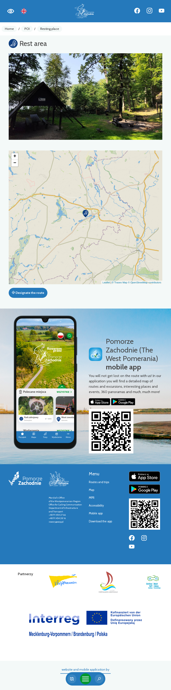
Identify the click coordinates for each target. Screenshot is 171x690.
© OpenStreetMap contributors (144, 282)
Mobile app (96, 513)
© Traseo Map (119, 282)
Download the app (100, 521)
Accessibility (96, 505)
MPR (91, 497)
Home (9, 29)
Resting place (49, 29)
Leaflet (106, 282)
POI (27, 29)
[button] (85, 213)
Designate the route (28, 293)
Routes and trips (99, 482)
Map (91, 490)
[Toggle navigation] (85, 679)
